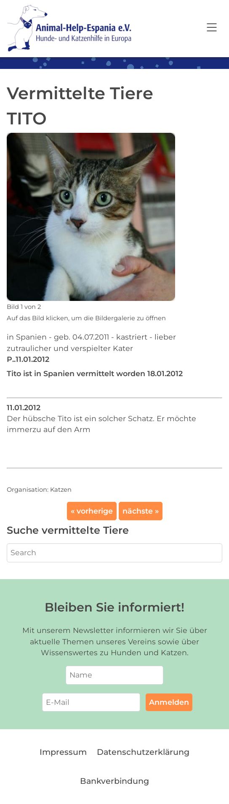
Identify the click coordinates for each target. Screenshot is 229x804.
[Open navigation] (211, 28)
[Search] (114, 552)
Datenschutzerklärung (143, 752)
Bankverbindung (114, 781)
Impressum (63, 752)
